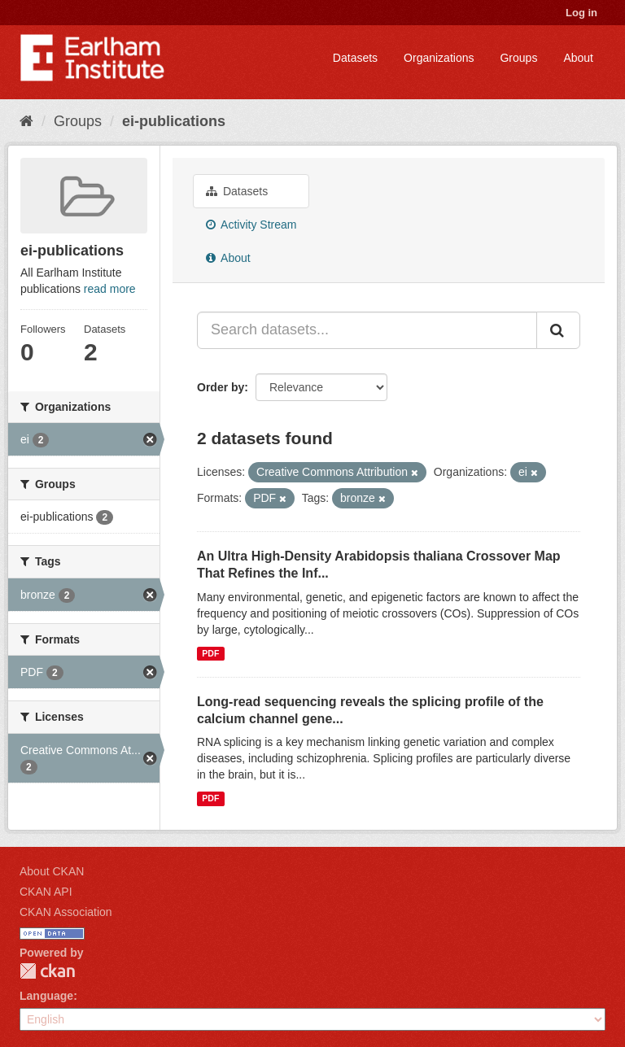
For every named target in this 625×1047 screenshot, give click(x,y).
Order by (220, 387)
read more (110, 288)
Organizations (439, 57)
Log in (581, 13)
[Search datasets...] (367, 330)
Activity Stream (251, 224)
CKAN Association (66, 911)
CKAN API (46, 891)
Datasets (355, 57)
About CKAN (52, 871)
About (578, 57)
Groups (518, 57)
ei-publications (173, 121)
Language (46, 995)
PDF (210, 653)
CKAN (47, 970)
